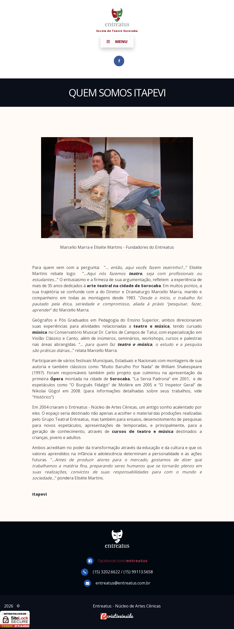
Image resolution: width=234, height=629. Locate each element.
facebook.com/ (123, 560)
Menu (117, 41)
